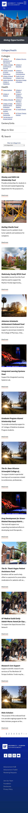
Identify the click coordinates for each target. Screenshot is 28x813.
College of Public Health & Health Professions (7, 105)
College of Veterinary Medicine (19, 105)
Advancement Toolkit (10, 770)
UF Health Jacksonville (6, 114)
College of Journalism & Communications (20, 72)
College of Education (19, 65)
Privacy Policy (8, 789)
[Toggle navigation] (25, 3)
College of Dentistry (19, 91)
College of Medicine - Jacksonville (19, 95)
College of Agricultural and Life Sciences (7, 61)
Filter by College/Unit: (14, 143)
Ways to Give (7, 129)
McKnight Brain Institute (7, 110)
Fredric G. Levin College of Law (20, 77)
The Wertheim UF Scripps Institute (8, 118)
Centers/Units (7, 123)
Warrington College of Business (21, 81)
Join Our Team (8, 781)
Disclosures (7, 786)
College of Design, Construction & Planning (8, 66)
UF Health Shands (21, 109)
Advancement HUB (9, 767)
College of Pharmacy (19, 100)
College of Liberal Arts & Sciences (8, 77)
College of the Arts (21, 59)
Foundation (7, 784)
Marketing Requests (10, 773)
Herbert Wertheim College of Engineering (8, 82)
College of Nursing (8, 100)
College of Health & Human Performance (8, 72)
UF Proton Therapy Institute (21, 114)
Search (6, 136)
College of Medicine (6, 95)
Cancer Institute (7, 90)
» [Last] (26, 733)
